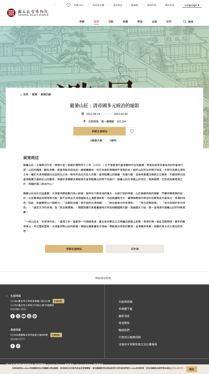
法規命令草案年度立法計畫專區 (138, 344)
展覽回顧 (46, 94)
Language (191, 5)
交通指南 (58, 300)
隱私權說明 (178, 367)
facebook (12, 316)
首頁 (25, 94)
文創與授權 (125, 302)
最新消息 (124, 316)
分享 (157, 94)
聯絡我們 (124, 330)
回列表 (135, 249)
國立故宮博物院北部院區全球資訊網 (27, 12)
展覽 (34, 94)
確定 (191, 369)
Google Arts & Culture (29, 316)
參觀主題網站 (99, 131)
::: (55, 5)
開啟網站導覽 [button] (103, 278)
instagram (18, 316)
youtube (23, 316)
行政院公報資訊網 (130, 337)
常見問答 (124, 323)
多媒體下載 (125, 309)
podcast (35, 316)
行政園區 (49, 305)
